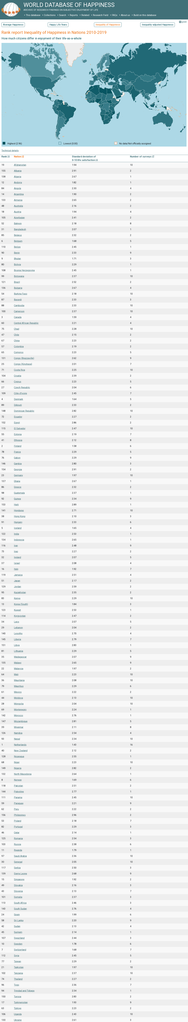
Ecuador (18, 416)
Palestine (19, 791)
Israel (17, 563)
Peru (16, 809)
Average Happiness (13, 24)
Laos (16, 621)
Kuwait (17, 610)
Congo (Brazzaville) (24, 358)
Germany (18, 475)
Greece (17, 487)
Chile (16, 334)
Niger (17, 762)
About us (125, 15)
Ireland (17, 557)
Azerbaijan (19, 217)
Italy (16, 569)
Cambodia (19, 305)
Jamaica (18, 575)
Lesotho (18, 633)
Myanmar (18, 727)
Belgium (18, 241)
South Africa (20, 902)
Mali (16, 674)
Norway (18, 780)
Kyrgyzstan (20, 616)
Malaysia (18, 668)
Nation (19, 156)
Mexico (18, 692)
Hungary (18, 522)
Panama (18, 797)
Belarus (18, 235)
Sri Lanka (18, 920)
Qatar (16, 832)
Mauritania (19, 680)
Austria (17, 211)
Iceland (17, 528)
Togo (16, 984)
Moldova (18, 698)
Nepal (17, 739)
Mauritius (19, 686)
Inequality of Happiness (108, 24)
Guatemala (19, 493)
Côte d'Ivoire (20, 393)
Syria (16, 955)
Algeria (17, 176)
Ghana (17, 481)
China (17, 340)
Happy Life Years (58, 24)
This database (33, 15)
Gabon (17, 457)
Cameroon (19, 311)
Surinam (18, 932)
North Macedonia (22, 774)
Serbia (17, 867)
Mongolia (19, 703)
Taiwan (17, 961)
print (183, 21)
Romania (18, 838)
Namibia (18, 733)
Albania (17, 170)
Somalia (18, 897)
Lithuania (18, 651)
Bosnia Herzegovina (24, 270)
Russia (17, 844)
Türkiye (17, 1008)
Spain (17, 914)
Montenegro (20, 709)
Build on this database (145, 15)
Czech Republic (22, 387)
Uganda (18, 1014)
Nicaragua (19, 756)
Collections (50, 15)
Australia (18, 206)
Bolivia (17, 264)
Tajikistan (19, 967)
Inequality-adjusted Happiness (157, 24)
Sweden (18, 943)
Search (62, 15)
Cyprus (17, 381)
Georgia (18, 469)
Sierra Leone (20, 873)
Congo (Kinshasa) (23, 364)
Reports (74, 15)
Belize (17, 247)
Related (85, 15)
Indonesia (19, 539)
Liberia (17, 639)
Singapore (19, 879)
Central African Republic (26, 323)
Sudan (17, 926)
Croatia (17, 375)
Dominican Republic (24, 411)
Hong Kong (19, 516)
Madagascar (20, 657)
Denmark (18, 399)
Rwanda (18, 850)
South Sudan (20, 908)
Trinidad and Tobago (24, 990)
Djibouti (18, 405)
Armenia (18, 200)
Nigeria (17, 768)
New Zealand (20, 750)
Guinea (17, 498)
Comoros (18, 352)
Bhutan (17, 258)
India (16, 534)
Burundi (18, 299)
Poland (17, 821)
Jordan (17, 586)
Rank (5, 156)
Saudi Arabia (20, 856)
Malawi (17, 662)
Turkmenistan (21, 1002)
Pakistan (18, 785)
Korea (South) (21, 604)
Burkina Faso (20, 293)
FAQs (114, 15)
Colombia (19, 346)
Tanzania (18, 973)
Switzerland (20, 949)
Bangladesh (20, 229)
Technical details (10, 150)
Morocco (18, 715)
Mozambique (20, 721)
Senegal (18, 862)
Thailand (18, 979)
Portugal (18, 826)
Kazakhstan (20, 592)
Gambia (18, 463)
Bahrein (18, 223)
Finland (17, 446)
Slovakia (18, 885)
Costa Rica (19, 370)
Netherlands (20, 744)
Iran (16, 545)
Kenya (17, 598)
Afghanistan (20, 165)
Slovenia (18, 891)
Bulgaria (18, 288)
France (17, 452)
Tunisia (17, 996)
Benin (17, 252)
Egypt (17, 422)
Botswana (19, 276)
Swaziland (19, 938)
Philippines (20, 815)
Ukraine (18, 1020)
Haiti (16, 504)
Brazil (17, 282)
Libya (17, 645)
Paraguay (19, 803)
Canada (17, 317)
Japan (17, 580)
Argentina (19, 194)
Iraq (16, 551)
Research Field (100, 15)
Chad (16, 329)
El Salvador (19, 428)
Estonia (18, 434)
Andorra (18, 182)
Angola (17, 188)
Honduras (19, 510)
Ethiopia (18, 440)
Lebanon (18, 627)
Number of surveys (142, 156)
